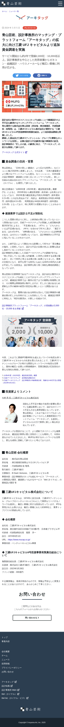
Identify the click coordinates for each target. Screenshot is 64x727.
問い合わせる (32, 618)
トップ (5, 637)
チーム (5, 655)
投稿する (42, 75)
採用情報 (6, 664)
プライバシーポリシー (12, 668)
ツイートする (22, 75)
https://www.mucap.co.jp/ (19, 540)
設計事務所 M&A (11, 690)
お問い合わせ (8, 672)
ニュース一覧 (14, 11)
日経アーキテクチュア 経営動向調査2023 (19, 378)
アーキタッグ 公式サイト (14, 152)
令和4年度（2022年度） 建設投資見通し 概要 (20, 375)
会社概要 (6, 651)
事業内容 (6, 641)
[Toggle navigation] (60, 3)
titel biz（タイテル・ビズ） (15, 698)
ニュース (6, 660)
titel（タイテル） (10, 694)
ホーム (4, 11)
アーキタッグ (9, 682)
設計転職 (7, 686)
